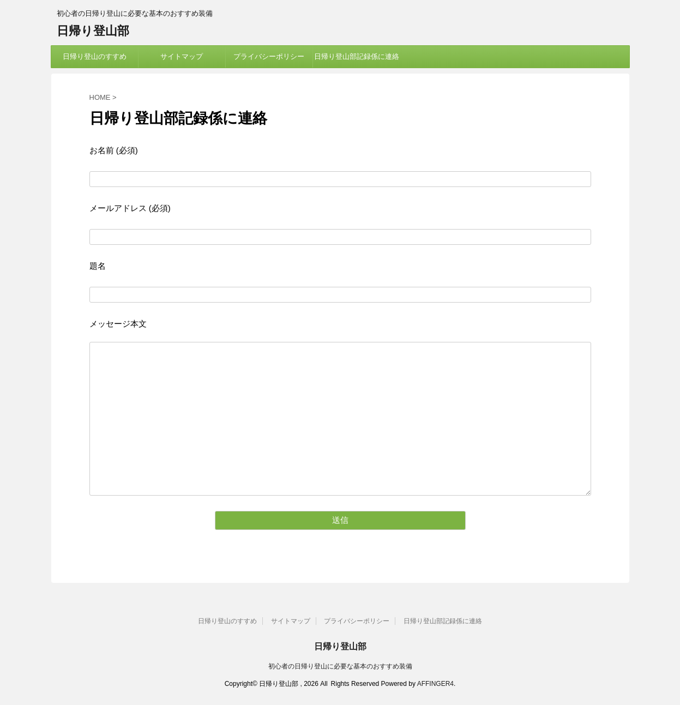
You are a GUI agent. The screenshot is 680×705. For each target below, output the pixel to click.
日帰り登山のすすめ (95, 56)
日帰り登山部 (93, 31)
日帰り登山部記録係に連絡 (356, 56)
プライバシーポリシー (268, 56)
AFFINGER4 (435, 684)
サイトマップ (181, 56)
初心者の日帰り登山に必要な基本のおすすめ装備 (340, 666)
